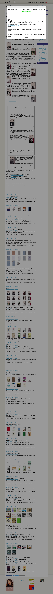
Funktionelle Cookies (11, 25)
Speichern (26, 35)
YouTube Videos (10, 18)
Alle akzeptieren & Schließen (26, 9)
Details (9, 28)
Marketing (9, 29)
